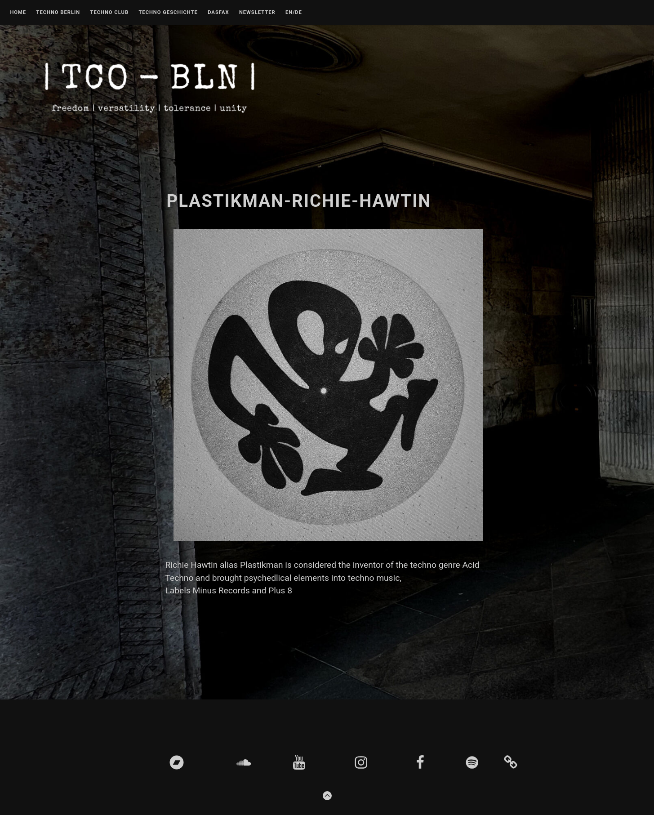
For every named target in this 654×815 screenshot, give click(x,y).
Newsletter (257, 12)
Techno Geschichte (167, 12)
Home (18, 12)
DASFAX (218, 12)
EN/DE (293, 12)
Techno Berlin (58, 12)
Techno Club (109, 12)
